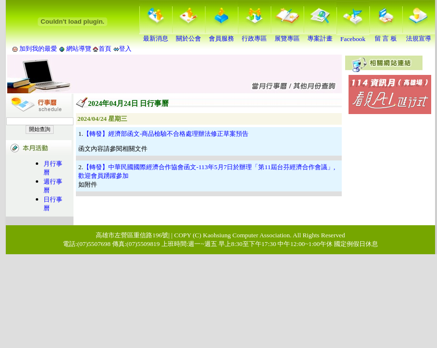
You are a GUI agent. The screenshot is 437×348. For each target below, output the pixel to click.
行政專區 (254, 35)
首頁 (105, 48)
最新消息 (155, 35)
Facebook (352, 36)
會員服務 (221, 35)
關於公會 (188, 35)
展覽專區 (287, 35)
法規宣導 (418, 35)
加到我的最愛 (38, 48)
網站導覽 (79, 48)
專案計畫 (320, 35)
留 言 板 (385, 35)
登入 (125, 48)
